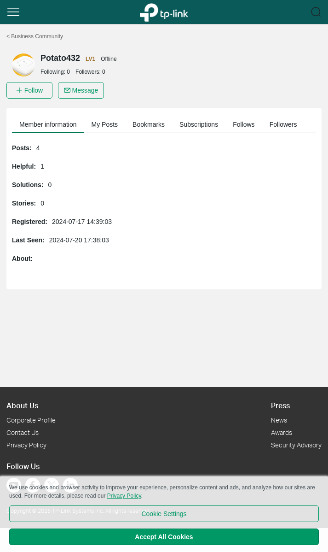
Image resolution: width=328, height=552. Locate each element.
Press (280, 405)
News (279, 420)
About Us (22, 405)
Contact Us (22, 432)
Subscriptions (198, 124)
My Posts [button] (105, 124)
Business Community (34, 36)
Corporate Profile (31, 420)
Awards (281, 432)
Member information (48, 124)
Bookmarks (148, 124)
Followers (283, 124)
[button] (13, 12)
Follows (243, 124)
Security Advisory (296, 445)
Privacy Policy (26, 445)
